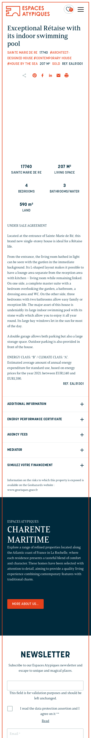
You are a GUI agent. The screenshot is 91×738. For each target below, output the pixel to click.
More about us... (25, 604)
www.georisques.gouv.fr (22, 490)
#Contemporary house (53, 58)
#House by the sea (22, 64)
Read (45, 721)
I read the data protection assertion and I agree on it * (50, 711)
